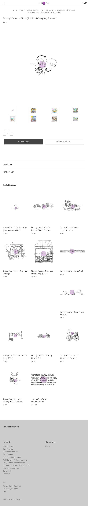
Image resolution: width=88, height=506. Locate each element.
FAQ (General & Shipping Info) (15, 460)
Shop (47, 446)
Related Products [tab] (9, 185)
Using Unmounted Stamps (14, 463)
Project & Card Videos (12, 457)
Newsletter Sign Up (11, 468)
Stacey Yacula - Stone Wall (71, 271)
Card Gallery (8, 454)
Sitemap (6, 474)
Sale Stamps (8, 449)
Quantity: (6, 130)
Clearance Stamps (10, 452)
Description (7, 164)
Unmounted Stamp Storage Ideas (16, 465)
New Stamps (8, 446)
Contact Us (7, 471)
